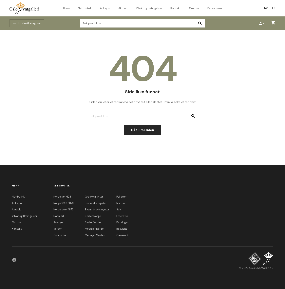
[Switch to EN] (274, 8)
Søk (200, 23)
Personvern (214, 8)
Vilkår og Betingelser (149, 8)
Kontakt (175, 8)
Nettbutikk (85, 8)
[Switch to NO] (266, 8)
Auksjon (105, 8)
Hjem (66, 8)
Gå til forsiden (142, 130)
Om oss (194, 8)
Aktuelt (123, 8)
